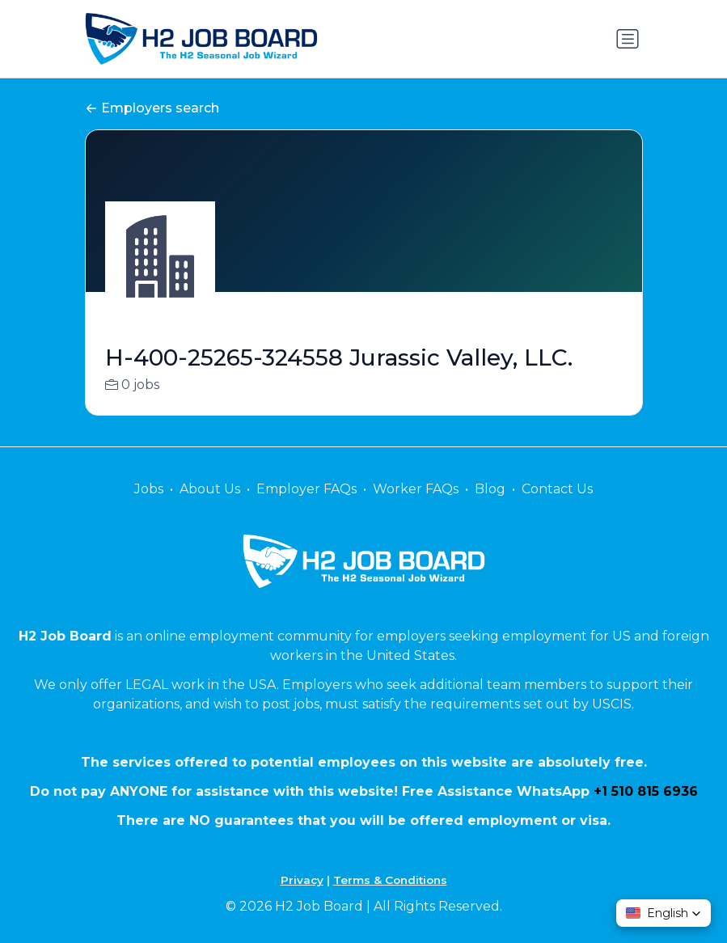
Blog (490, 489)
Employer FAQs (306, 489)
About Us (210, 489)
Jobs (148, 489)
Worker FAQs (416, 489)
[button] (663, 913)
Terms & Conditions (390, 879)
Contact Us (557, 489)
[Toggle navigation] (627, 38)
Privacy (302, 879)
